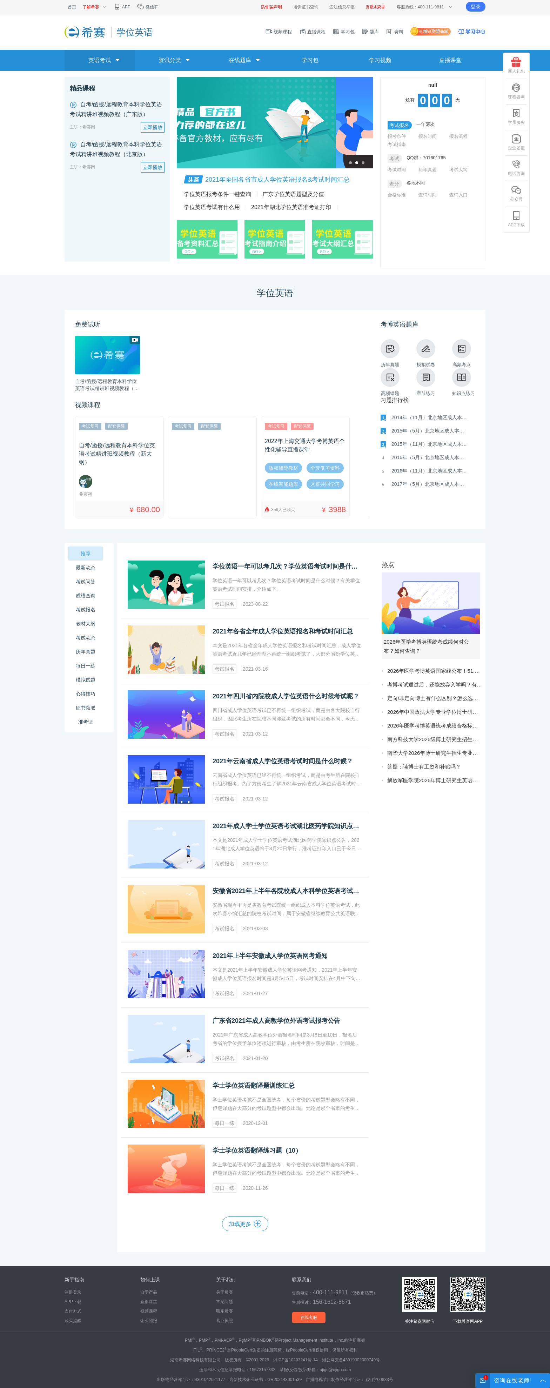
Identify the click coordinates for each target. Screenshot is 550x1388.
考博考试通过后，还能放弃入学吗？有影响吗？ (434, 685)
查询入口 (458, 194)
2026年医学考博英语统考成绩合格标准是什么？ (434, 726)
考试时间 (397, 169)
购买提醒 (73, 1320)
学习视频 (380, 60)
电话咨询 (516, 168)
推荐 (85, 553)
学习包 (344, 31)
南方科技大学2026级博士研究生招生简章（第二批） (434, 739)
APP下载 (516, 219)
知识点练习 (463, 382)
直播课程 (312, 31)
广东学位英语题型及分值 (293, 194)
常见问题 (224, 1301)
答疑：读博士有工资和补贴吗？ (424, 767)
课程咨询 (516, 91)
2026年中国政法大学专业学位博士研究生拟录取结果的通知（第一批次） (434, 712)
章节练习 (425, 382)
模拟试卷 (425, 353)
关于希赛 (224, 1292)
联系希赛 (224, 1311)
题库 (370, 31)
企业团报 (516, 142)
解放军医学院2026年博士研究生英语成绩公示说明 (434, 780)
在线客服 (308, 1317)
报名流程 (458, 136)
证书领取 (85, 708)
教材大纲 (85, 623)
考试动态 (85, 638)
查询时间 (427, 194)
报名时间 (427, 136)
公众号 (516, 193)
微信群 (147, 7)
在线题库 (240, 60)
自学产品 (148, 1292)
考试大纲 (458, 169)
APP (121, 7)
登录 (476, 6)
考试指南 (397, 144)
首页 (72, 7)
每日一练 (85, 666)
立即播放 (152, 127)
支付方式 (73, 1311)
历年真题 (427, 169)
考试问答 (85, 581)
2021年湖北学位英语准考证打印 (291, 207)
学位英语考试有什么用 (212, 207)
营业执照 (224, 1320)
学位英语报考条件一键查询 (217, 194)
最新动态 (85, 567)
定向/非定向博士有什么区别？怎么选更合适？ (434, 698)
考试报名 (85, 609)
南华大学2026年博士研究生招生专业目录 (434, 753)
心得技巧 (85, 694)
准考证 (85, 722)
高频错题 (390, 382)
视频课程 (279, 31)
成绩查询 (85, 595)
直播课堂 (450, 60)
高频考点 (461, 353)
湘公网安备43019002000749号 (351, 1359)
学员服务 (516, 116)
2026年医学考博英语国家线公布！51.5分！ (434, 671)
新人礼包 (516, 65)
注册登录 (73, 1292)
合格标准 (397, 194)
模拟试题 (85, 680)
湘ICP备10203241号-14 (295, 1359)
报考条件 (397, 136)
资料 (394, 31)
